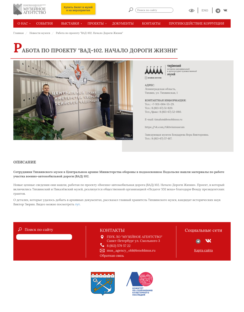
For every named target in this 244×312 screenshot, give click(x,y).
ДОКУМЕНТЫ (123, 23)
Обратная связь (112, 256)
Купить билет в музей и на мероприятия (78, 9)
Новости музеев (40, 33)
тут (77, 204)
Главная (18, 33)
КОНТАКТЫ (151, 23)
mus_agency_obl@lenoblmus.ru (131, 250)
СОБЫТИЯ (44, 23)
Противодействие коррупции (196, 23)
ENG (205, 10)
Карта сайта (203, 250)
